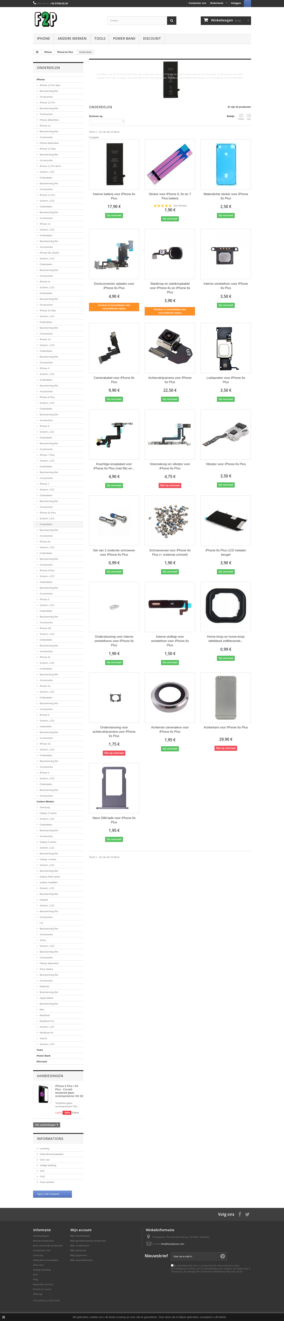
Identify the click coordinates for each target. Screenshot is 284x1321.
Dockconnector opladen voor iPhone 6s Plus (114, 286)
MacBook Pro (46, 1021)
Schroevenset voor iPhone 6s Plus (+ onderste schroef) (170, 552)
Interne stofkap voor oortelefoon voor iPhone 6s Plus (170, 641)
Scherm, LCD (46, 172)
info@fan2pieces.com (172, 1244)
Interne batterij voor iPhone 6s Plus (114, 196)
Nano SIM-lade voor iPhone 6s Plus (114, 820)
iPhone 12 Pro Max (49, 85)
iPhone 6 (44, 599)
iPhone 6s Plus (47, 512)
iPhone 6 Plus (47, 570)
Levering (44, 1148)
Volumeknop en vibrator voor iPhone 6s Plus (170, 466)
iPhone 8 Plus (47, 397)
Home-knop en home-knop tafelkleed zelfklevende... (226, 639)
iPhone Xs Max (47, 310)
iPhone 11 (45, 223)
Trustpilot (94, 137)
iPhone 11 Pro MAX (50, 166)
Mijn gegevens (78, 1255)
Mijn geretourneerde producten (88, 1240)
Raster (241, 116)
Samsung (44, 807)
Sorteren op (96, 116)
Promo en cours (42, 1289)
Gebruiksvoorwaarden (51, 1154)
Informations (50, 1138)
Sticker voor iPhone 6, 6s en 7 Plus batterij (170, 196)
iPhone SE (45, 628)
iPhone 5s (44, 686)
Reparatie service (43, 1284)
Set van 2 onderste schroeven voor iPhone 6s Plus (114, 552)
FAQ (42, 1176)
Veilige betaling (47, 1165)
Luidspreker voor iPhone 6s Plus (226, 380)
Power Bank (124, 38)
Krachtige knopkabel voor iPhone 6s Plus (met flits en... (113, 466)
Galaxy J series (47, 859)
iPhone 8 (44, 426)
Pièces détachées (49, 120)
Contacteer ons (197, 3)
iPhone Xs (45, 339)
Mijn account (81, 1230)
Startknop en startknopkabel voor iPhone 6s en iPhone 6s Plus (170, 288)
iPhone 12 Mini (47, 148)
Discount (152, 38)
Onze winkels (46, 1182)
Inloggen (236, 3)
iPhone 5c (44, 657)
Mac (41, 1009)
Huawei (43, 899)
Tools (99, 38)
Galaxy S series (48, 813)
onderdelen (45, 726)
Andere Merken (72, 38)
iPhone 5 (44, 715)
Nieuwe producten (43, 1240)
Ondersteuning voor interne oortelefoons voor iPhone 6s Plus (114, 641)
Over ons (44, 1159)
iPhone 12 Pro (47, 102)
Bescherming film (48, 91)
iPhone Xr (44, 281)
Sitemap (38, 1294)
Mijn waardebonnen (81, 1260)
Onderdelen (46, 177)
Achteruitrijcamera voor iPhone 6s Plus (169, 380)
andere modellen (48, 882)
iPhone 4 (44, 772)
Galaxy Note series (49, 876)
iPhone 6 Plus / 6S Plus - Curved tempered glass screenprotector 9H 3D (69, 1091)
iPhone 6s (44, 541)
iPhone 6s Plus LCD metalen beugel (226, 552)
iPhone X (44, 368)
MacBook (44, 1015)
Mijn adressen (78, 1250)
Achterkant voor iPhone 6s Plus (226, 727)
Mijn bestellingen (80, 1236)
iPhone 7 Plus (47, 455)
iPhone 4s (44, 743)
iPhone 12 (45, 125)
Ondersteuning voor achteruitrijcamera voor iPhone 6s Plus (114, 732)
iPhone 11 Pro (47, 195)
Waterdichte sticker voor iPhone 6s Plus (226, 196)
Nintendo (44, 986)
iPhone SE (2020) (49, 252)
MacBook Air (46, 1032)
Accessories (46, 96)
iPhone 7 (44, 483)
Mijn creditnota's (80, 1245)
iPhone (43, 38)
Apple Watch (46, 998)
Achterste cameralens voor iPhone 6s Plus (170, 729)
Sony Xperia (46, 969)
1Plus (42, 940)
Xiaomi (43, 1038)
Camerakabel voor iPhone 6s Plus (114, 380)
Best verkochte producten (48, 1245)
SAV (42, 1171)
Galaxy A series (47, 842)
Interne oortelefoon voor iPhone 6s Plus (226, 286)
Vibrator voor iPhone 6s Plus (226, 464)
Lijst (249, 116)
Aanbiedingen (50, 1076)
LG (41, 922)
